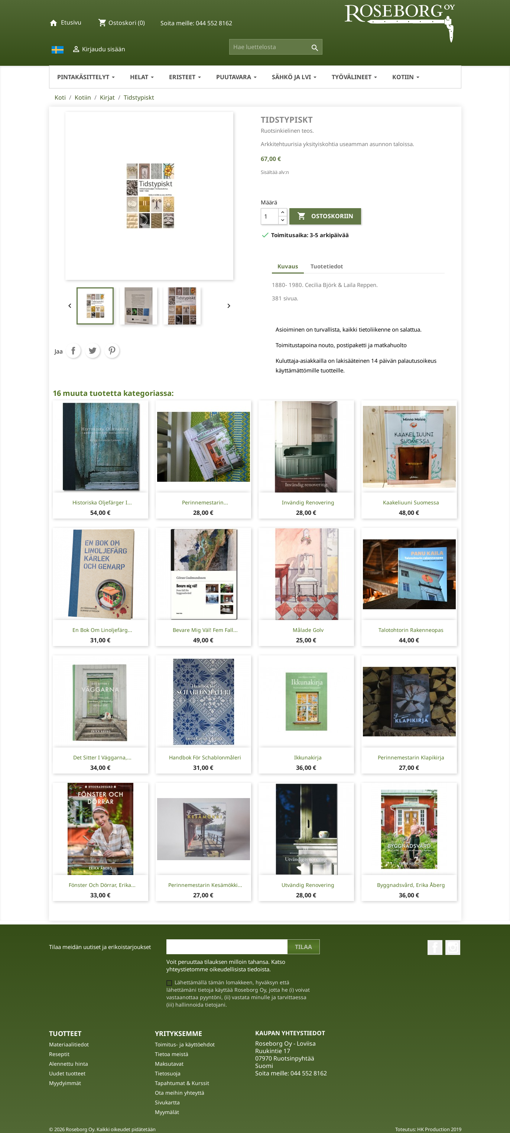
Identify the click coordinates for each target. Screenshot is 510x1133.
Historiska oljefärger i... (102, 502)
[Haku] (275, 47)
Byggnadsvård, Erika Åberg (411, 884)
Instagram (452, 947)
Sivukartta (167, 1102)
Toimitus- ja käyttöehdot (185, 1044)
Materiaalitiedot (69, 1044)
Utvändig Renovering (308, 884)
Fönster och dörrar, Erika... (102, 884)
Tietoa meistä (171, 1054)
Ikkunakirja (308, 757)
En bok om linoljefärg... (102, 629)
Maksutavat (169, 1063)
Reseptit (59, 1054)
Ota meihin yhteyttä (179, 1092)
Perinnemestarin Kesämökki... (205, 884)
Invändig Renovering (308, 502)
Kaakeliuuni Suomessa (411, 502)
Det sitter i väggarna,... (102, 757)
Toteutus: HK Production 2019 (428, 1129)
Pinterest (111, 350)
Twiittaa (92, 350)
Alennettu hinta (68, 1063)
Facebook (435, 947)
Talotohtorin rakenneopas (411, 629)
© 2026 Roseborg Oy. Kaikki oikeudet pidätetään (102, 1129)
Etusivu (71, 22)
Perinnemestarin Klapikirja (411, 757)
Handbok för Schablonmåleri (205, 757)
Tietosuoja (168, 1073)
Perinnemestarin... (205, 502)
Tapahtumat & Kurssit (182, 1083)
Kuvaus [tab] (287, 266)
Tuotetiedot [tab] (327, 266)
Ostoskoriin (325, 216)
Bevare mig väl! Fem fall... (205, 629)
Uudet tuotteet (67, 1073)
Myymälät (167, 1112)
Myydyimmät (65, 1083)
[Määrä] (270, 216)
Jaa (73, 350)
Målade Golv (308, 629)
